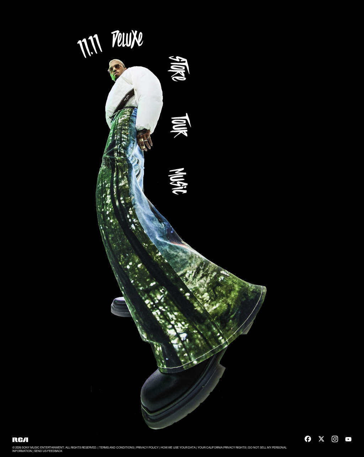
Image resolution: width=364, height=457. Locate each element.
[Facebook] (308, 440)
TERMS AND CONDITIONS (117, 447)
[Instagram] (335, 440)
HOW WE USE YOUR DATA (178, 447)
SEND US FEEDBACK (48, 451)
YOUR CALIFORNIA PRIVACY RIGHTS (222, 447)
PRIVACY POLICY (147, 447)
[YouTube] (348, 440)
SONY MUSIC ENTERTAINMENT (43, 447)
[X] (321, 440)
